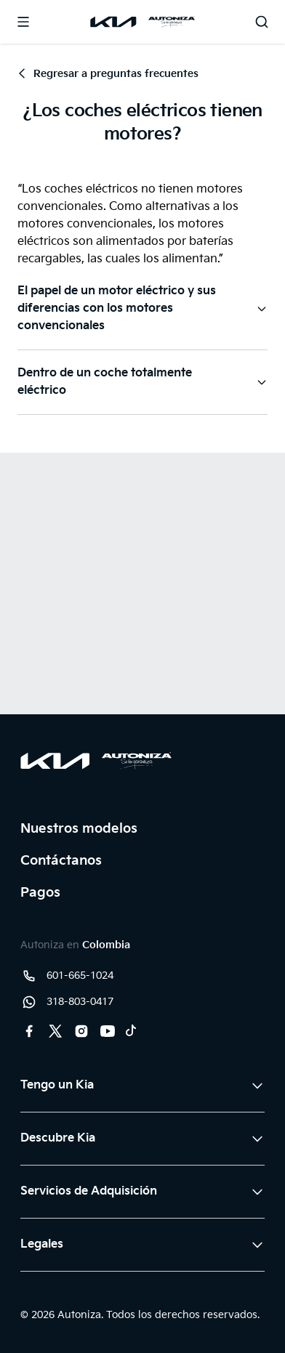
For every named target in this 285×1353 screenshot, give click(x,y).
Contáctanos (61, 860)
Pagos (40, 892)
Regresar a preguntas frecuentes (107, 74)
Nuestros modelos (78, 828)
